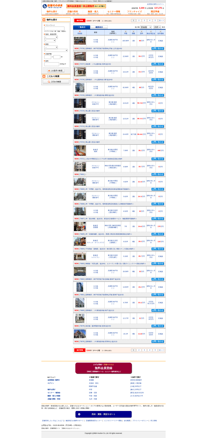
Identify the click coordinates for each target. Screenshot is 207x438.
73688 (82, 204)
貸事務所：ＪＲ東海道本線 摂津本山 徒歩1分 (101, 341)
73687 (82, 219)
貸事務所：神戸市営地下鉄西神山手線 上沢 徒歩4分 (104, 48)
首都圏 (91, 380)
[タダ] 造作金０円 (136, 396)
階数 (133, 32)
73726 (82, 80)
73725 (82, 95)
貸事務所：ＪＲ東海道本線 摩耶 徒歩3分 (100, 95)
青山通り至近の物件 (93, 111)
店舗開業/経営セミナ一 (94, 421)
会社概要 (127, 421)
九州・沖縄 (93, 399)
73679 (82, 326)
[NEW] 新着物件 (136, 380)
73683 (82, 264)
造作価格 (160, 32)
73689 (82, 189)
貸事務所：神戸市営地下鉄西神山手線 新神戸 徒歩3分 (105, 295)
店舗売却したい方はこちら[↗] (53, 421)
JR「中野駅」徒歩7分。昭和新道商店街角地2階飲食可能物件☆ (108, 189)
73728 (82, 48)
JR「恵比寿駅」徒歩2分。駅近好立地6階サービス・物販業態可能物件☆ (111, 219)
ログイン (161, 4)
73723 (82, 126)
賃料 (141, 32)
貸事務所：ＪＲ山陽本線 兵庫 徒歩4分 (99, 80)
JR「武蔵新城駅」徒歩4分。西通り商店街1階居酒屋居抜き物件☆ (109, 234)
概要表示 (99, 27)
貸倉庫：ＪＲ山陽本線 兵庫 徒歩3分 (98, 64)
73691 (82, 174)
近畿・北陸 (93, 393)
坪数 (125, 32)
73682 (82, 279)
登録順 (79, 32)
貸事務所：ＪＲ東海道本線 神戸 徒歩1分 (100, 310)
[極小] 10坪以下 (135, 389)
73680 (82, 310)
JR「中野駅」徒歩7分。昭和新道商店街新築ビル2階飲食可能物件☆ (110, 204)
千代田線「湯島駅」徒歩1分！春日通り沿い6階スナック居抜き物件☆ (110, 249)
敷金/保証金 (151, 32)
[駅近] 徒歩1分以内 (137, 393)
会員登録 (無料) (152, 4)
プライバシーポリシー (140, 421)
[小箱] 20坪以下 (135, 386)
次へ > (161, 20)
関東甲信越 (93, 386)
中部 (90, 389)
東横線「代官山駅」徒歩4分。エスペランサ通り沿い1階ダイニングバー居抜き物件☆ (116, 264)
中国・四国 (93, 396)
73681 (82, 295)
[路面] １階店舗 (135, 383)
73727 (82, 64)
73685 (82, 234)
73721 (82, 159)
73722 (82, 142)
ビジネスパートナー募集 (113, 421)
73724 (82, 111)
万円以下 (63, 64)
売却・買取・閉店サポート (103, 414)
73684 (82, 249)
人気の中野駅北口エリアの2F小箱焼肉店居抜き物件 (104, 159)
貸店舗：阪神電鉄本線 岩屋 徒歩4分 (98, 326)
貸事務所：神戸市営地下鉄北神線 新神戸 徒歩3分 (103, 279)
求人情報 (153, 421)
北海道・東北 (93, 383)
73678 (82, 341)
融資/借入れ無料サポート (75, 421)
